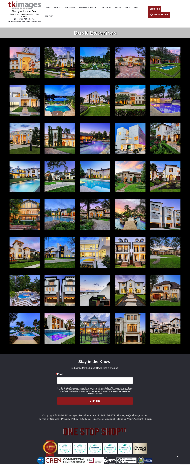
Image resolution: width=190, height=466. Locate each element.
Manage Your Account (130, 421)
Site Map (85, 421)
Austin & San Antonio (22, 22)
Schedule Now (159, 16)
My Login (154, 10)
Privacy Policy (69, 421)
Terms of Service (48, 421)
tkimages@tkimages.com (132, 417)
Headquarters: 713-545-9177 (97, 417)
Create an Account (103, 421)
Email (60, 376)
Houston (22, 19)
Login (148, 421)
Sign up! (95, 403)
